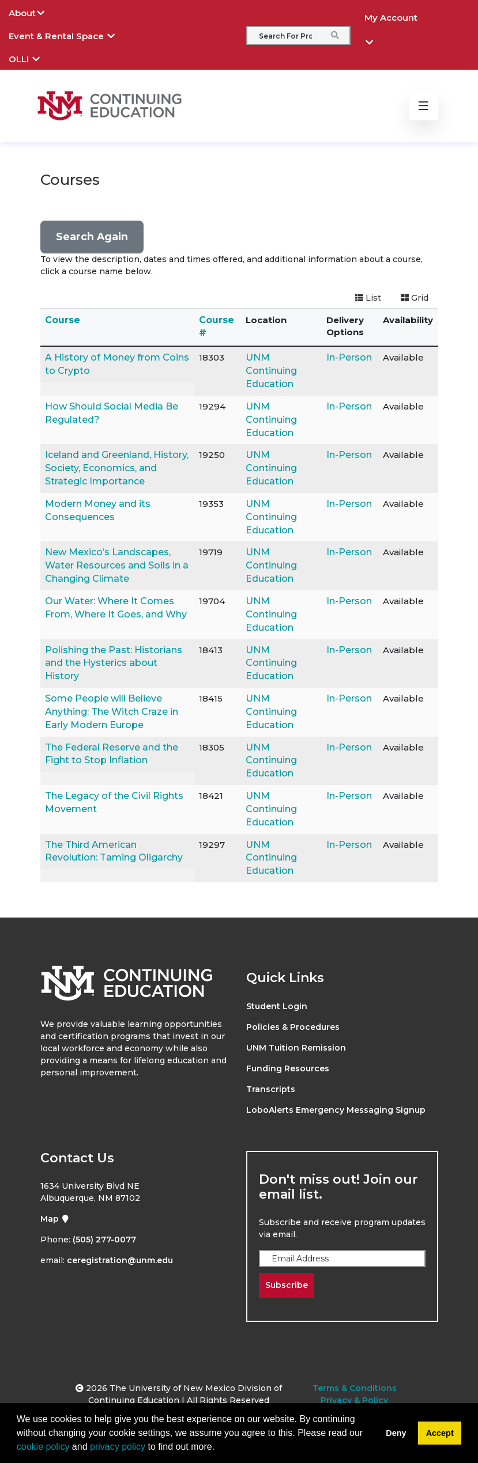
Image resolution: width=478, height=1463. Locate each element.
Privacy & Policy (354, 1400)
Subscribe (286, 1285)
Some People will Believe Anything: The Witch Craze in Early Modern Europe (111, 711)
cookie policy (43, 1446)
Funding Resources (287, 1068)
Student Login (276, 1006)
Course (62, 319)
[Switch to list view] (368, 298)
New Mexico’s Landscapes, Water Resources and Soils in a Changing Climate (117, 565)
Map (55, 1219)
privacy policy (117, 1446)
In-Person (349, 357)
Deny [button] (396, 1433)
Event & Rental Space (70, 34)
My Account (390, 20)
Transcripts (270, 1089)
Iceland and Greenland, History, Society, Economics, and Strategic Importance (117, 468)
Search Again (92, 236)
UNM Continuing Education (271, 370)
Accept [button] (440, 1433)
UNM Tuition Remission (296, 1048)
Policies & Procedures (293, 1027)
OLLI (33, 57)
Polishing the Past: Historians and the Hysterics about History (113, 663)
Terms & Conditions (355, 1388)
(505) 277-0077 (104, 1239)
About (35, 11)
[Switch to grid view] (414, 298)
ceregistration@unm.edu (120, 1260)
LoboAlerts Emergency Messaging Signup (336, 1110)
